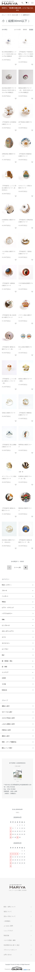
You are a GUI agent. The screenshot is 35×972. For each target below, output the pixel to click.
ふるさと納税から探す (8, 724)
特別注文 (4, 690)
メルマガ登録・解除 (9, 940)
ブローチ (4, 590)
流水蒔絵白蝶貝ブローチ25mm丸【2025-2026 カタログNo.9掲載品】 (9, 90)
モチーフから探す (7, 712)
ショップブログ (8, 930)
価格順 (25, 29)
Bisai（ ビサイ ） (7, 585)
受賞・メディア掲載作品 (9, 742)
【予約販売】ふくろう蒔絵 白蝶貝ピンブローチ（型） (9, 381)
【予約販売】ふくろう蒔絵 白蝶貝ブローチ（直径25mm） (9, 188)
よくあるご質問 (8, 926)
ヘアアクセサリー (7, 613)
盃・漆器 (4, 666)
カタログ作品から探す (8, 718)
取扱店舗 (6, 935)
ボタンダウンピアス (8, 631)
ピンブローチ (6, 625)
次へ (26, 567)
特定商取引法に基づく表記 (11, 945)
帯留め (4, 602)
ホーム (3, 14)
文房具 (4, 678)
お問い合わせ (8, 954)
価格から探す (6, 706)
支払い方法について (9, 916)
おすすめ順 (17, 29)
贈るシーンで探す (7, 748)
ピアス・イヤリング (8, 607)
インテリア (5, 672)
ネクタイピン (6, 643)
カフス (4, 637)
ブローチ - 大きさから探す (12, 14)
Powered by (17, 968)
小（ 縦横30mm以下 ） (26, 14)
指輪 (3, 619)
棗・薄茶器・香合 (7, 661)
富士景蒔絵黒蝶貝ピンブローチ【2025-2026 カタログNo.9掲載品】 (9, 54)
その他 (4, 684)
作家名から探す (6, 730)
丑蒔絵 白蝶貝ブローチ (8, 413)
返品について (8, 911)
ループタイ (5, 649)
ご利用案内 (7, 921)
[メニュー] (32, 3)
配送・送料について (9, 906)
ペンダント (5, 596)
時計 (3, 655)
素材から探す (6, 736)
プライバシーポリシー (10, 950)
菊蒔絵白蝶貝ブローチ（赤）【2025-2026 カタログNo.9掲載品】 (25, 90)
